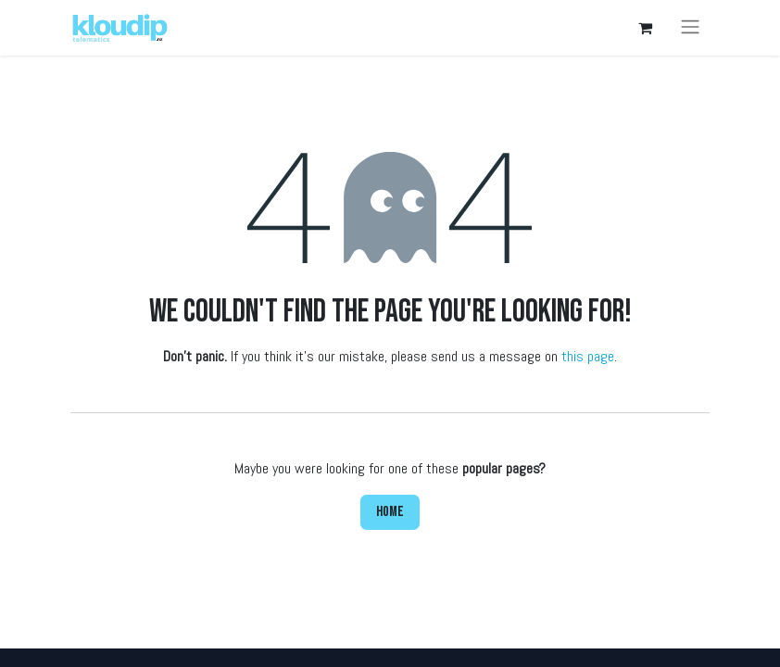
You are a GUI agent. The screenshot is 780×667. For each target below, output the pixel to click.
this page (587, 356)
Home (390, 512)
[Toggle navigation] (690, 27)
